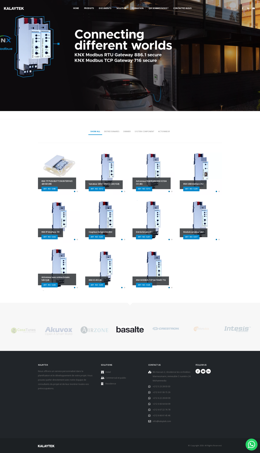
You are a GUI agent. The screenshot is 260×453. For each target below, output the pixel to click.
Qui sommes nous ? (158, 8)
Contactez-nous (182, 8)
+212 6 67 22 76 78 (161, 409)
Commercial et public (115, 377)
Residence (110, 383)
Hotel (108, 372)
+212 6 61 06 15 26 (161, 392)
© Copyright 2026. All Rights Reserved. (205, 445)
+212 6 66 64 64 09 (161, 403)
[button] (74, 191)
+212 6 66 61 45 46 (161, 415)
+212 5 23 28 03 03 (161, 386)
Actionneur (164, 131)
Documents (105, 8)
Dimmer (127, 131)
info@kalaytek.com (162, 421)
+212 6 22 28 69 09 (161, 398)
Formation (138, 8)
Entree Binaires (111, 131)
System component (144, 131)
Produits (89, 8)
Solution (121, 8)
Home (76, 8)
